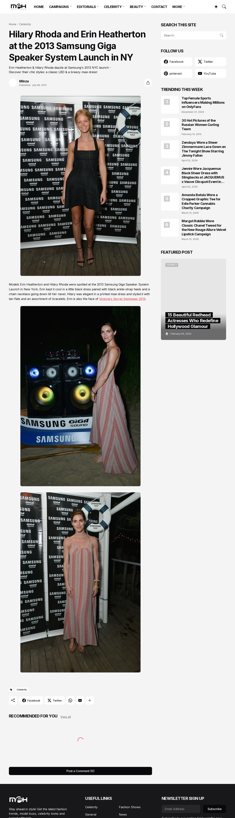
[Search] (222, 6)
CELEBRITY (113, 7)
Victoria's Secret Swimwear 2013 (122, 299)
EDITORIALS (86, 7)
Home (12, 24)
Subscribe (215, 809)
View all (66, 716)
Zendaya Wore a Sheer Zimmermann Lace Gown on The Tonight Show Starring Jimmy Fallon (204, 149)
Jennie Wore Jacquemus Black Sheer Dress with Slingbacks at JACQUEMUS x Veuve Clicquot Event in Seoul (203, 175)
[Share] (148, 83)
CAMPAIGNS (59, 7)
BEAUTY (136, 7)
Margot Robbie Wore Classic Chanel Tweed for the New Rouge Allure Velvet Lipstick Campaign (204, 227)
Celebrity (25, 24)
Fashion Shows (130, 807)
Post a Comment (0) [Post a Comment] (80, 771)
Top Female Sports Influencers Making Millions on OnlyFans (203, 102)
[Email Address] (181, 809)
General (90, 814)
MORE (177, 7)
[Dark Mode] (214, 6)
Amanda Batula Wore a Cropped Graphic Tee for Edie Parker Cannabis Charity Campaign (201, 201)
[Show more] (90, 700)
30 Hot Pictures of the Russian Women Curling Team (200, 124)
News (123, 814)
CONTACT (159, 7)
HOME (39, 7)
